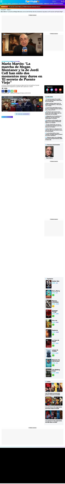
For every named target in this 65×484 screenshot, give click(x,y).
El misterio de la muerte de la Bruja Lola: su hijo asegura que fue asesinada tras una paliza (53, 113)
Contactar (48, 468)
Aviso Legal (10, 468)
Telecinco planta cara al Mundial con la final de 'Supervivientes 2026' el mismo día (53, 138)
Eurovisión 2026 (43, 457)
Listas (15, 456)
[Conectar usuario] (64, 1)
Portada (3, 454)
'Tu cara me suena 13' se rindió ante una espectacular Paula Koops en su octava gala (53, 100)
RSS (52, 468)
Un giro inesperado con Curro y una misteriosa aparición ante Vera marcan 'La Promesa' (53, 126)
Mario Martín (49, 158)
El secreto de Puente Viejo (20, 100)
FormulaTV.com (4, 470)
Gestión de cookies (36, 468)
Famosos (46, 3)
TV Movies (16, 458)
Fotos (34, 3)
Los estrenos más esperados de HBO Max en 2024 (53, 421)
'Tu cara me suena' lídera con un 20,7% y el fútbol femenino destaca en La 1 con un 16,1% (53, 109)
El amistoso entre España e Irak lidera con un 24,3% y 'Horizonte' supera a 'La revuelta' (53, 121)
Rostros (53, 454)
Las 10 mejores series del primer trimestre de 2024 (52, 394)
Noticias (4, 3)
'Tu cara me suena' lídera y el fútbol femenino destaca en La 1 (20, 6)
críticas (39, 102)
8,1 (53, 334)
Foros (51, 3)
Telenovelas (42, 459)
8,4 (53, 295)
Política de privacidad (18, 468)
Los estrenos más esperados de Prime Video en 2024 (53, 407)
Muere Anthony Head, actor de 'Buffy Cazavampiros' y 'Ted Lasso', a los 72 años (53, 104)
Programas (39, 3)
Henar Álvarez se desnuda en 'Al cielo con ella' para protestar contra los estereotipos (53, 130)
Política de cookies (27, 468)
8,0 (53, 365)
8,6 (53, 345)
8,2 (53, 355)
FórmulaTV (3, 9)
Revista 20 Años (58, 3)
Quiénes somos (4, 468)
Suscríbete (54, 458)
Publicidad (43, 468)
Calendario (16, 455)
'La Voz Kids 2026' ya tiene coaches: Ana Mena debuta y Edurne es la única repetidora (53, 134)
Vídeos (30, 3)
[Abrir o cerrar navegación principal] (1, 1)
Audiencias (15, 3)
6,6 (53, 306)
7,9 (53, 375)
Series (9, 3)
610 (40, 108)
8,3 (53, 316)
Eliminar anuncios (33, 15)
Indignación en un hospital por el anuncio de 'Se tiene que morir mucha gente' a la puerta (53, 117)
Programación (22, 3)
